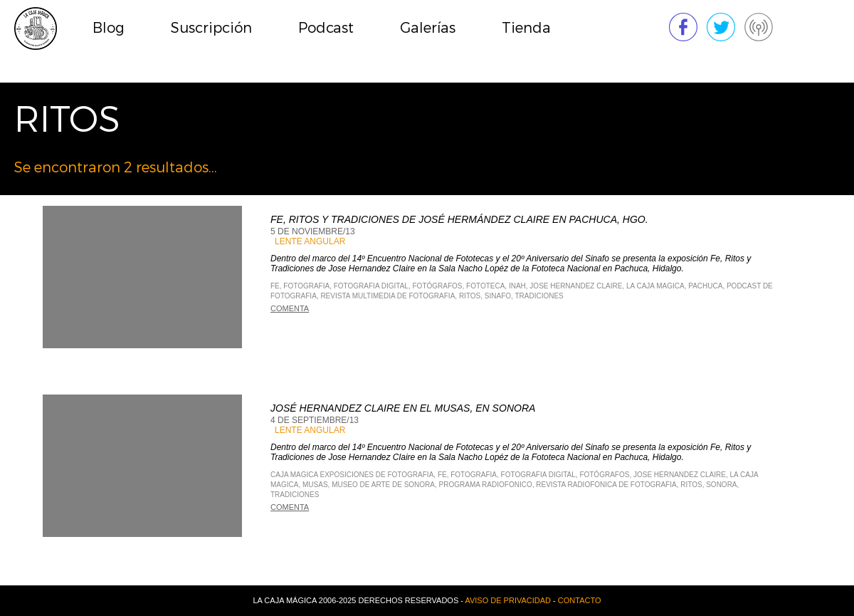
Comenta (289, 308)
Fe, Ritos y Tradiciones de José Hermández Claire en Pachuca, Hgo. (459, 219)
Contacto (579, 600)
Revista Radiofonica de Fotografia (606, 485)
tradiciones (539, 296)
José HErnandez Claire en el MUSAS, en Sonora (402, 408)
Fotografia (306, 286)
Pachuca (705, 286)
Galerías (427, 28)
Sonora (721, 485)
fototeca (485, 286)
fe (275, 286)
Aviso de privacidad (508, 600)
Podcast (326, 28)
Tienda (526, 28)
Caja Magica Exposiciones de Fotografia (351, 475)
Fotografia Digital (371, 286)
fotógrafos (438, 286)
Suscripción (211, 28)
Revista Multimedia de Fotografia (387, 296)
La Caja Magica (655, 286)
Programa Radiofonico (485, 485)
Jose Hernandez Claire (575, 286)
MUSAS (315, 485)
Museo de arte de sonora (383, 485)
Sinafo (498, 296)
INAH (517, 286)
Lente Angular (310, 241)
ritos (469, 296)
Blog (109, 28)
